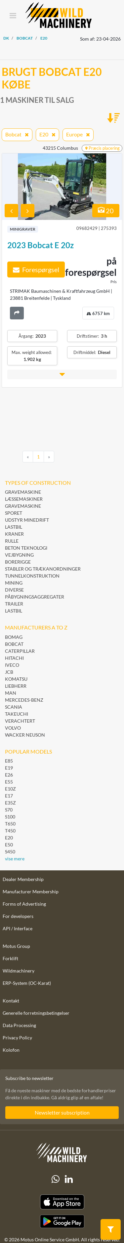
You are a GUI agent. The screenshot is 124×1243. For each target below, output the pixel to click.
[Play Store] (62, 1221)
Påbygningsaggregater (34, 597)
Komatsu (16, 679)
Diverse (14, 590)
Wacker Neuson (25, 735)
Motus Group (16, 946)
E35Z (10, 802)
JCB (9, 672)
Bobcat (14, 644)
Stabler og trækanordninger (43, 569)
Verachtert (20, 721)
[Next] (49, 457)
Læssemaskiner (24, 499)
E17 (9, 796)
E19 (9, 768)
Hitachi (14, 658)
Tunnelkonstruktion (32, 576)
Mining (13, 583)
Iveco (12, 665)
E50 (9, 844)
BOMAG (13, 637)
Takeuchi (16, 714)
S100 (10, 816)
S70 (9, 809)
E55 (9, 782)
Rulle (12, 541)
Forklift (10, 958)
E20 (9, 837)
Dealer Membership (23, 879)
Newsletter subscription (62, 1112)
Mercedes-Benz (24, 700)
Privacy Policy (17, 1037)
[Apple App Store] (62, 1202)
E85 (9, 761)
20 (106, 211)
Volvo (13, 728)
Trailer (14, 604)
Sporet (13, 513)
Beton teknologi (26, 548)
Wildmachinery (18, 971)
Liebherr (15, 686)
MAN (10, 693)
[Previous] (27, 457)
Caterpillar (20, 651)
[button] (62, 374)
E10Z (10, 789)
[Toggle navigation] (12, 16)
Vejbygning (19, 555)
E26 (9, 775)
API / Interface (17, 928)
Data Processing (19, 1025)
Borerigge (18, 562)
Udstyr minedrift (27, 520)
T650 (10, 823)
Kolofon (11, 1050)
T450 (10, 830)
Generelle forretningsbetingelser (36, 1013)
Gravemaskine (23, 492)
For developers (18, 916)
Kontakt (11, 1000)
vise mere (14, 858)
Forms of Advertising (24, 904)
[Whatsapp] (55, 1179)
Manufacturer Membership (31, 891)
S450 (10, 851)
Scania (13, 707)
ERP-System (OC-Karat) (27, 983)
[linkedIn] (68, 1179)
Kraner (14, 534)
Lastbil (13, 527)
